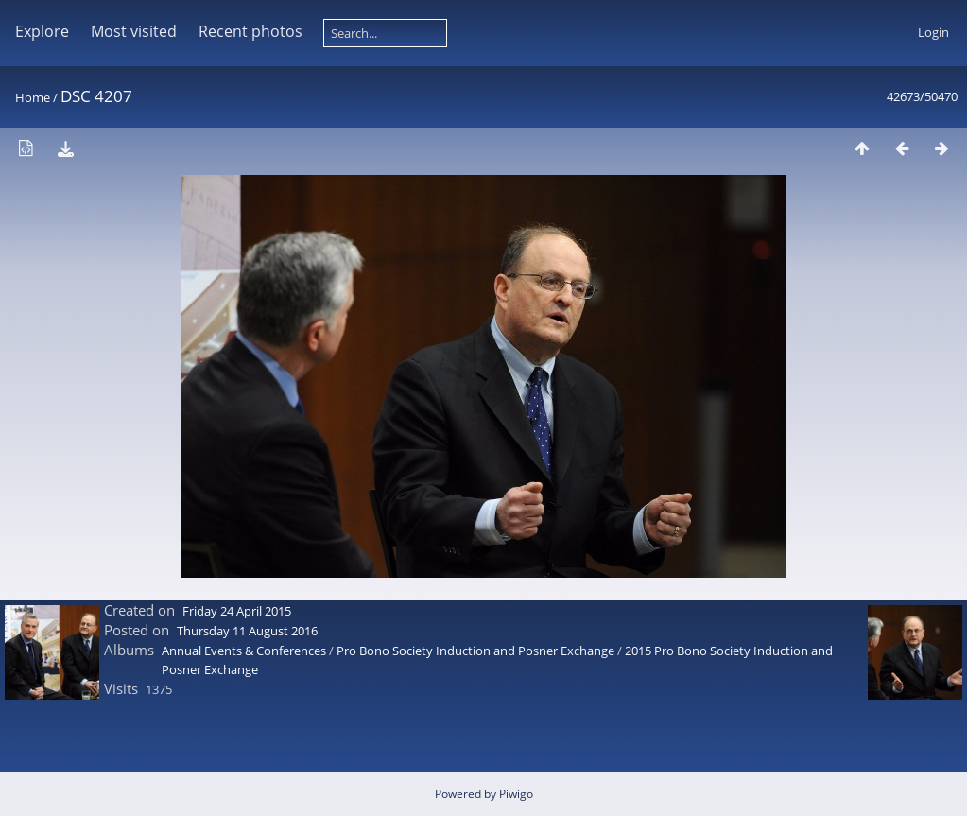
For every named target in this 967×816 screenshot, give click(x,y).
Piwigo (516, 794)
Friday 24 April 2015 (236, 610)
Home (32, 97)
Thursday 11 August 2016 (247, 630)
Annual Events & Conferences (244, 650)
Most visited (134, 31)
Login (933, 32)
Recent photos (250, 31)
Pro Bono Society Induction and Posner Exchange (475, 650)
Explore (42, 31)
